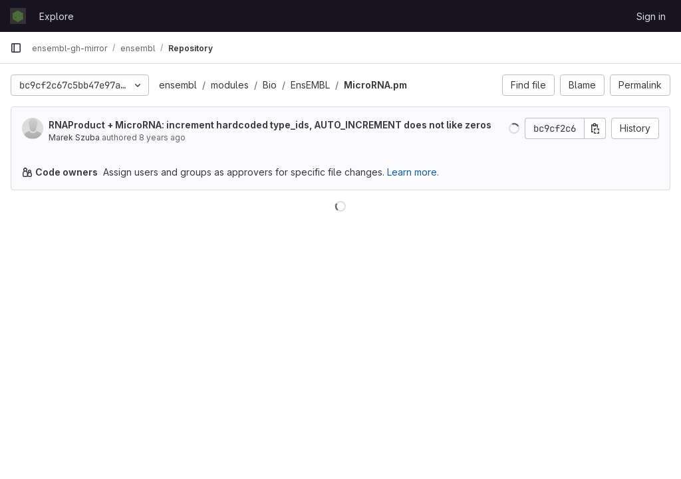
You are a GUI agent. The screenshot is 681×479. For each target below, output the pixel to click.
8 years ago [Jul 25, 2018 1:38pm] (162, 137)
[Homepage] (18, 16)
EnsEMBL (310, 84)
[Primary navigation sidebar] (16, 48)
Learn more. (413, 172)
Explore (56, 16)
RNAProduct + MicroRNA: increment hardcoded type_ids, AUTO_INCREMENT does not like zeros (270, 124)
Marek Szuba (74, 137)
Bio (270, 84)
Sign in (651, 16)
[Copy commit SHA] (595, 128)
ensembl (178, 84)
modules (230, 84)
